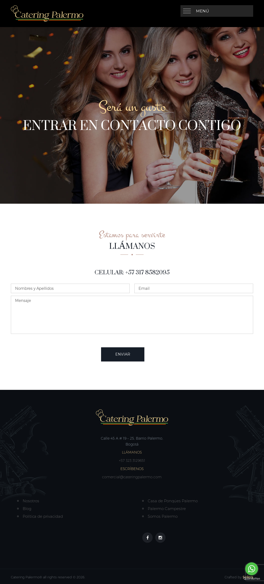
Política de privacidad (43, 516)
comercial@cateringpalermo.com (132, 477)
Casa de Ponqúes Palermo (173, 500)
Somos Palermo (163, 516)
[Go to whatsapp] (251, 568)
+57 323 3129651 (132, 460)
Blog (27, 508)
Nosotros (31, 500)
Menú (202, 11)
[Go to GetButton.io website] (251, 578)
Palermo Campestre (167, 508)
